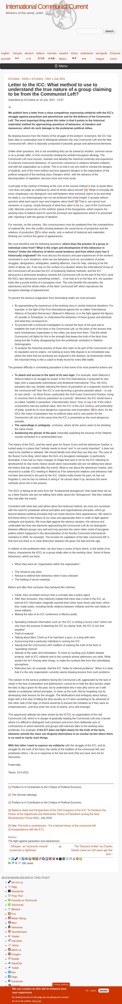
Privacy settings (60, 985)
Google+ (16, 954)
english (5, 53)
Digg (14, 887)
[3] (9, 802)
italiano (40, 53)
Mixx (14, 923)
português (101, 53)
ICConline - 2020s (18, 78)
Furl (13, 914)
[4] (9, 810)
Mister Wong (18, 918)
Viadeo (15, 936)
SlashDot (16, 963)
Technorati (17, 905)
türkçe (74, 53)
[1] (9, 787)
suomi (113, 58)
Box (13, 972)
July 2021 (59, 78)
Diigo (14, 977)
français (17, 53)
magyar (100, 58)
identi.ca (16, 950)
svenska (51, 53)
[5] (69, 714)
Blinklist (15, 909)
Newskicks (17, 891)
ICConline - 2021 (41, 78)
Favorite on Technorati (24, 900)
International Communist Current (47, 6)
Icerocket (16, 941)
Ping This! (17, 896)
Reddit (15, 959)
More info (36, 1002)
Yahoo (15, 945)
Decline (103, 991)
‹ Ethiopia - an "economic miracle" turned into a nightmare (29, 848)
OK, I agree (90, 991)
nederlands (86, 53)
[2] (9, 794)
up (60, 846)
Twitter (15, 968)
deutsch (29, 53)
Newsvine (17, 927)
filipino (62, 58)
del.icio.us (17, 882)
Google (15, 986)
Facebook (17, 981)
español (63, 53)
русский (5, 58)
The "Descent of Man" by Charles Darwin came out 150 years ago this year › (91, 850)
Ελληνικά (115, 53)
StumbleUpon (19, 932)
